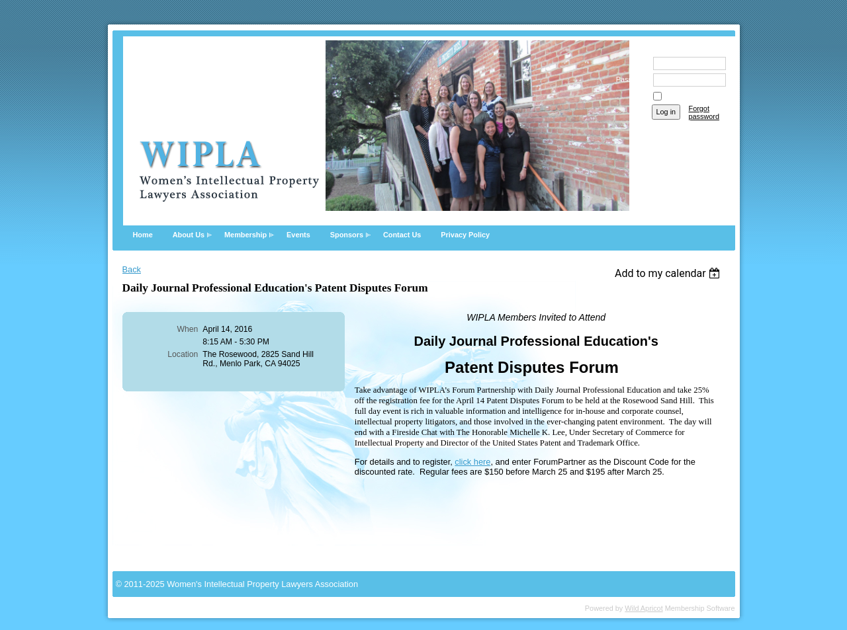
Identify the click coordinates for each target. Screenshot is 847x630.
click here (472, 462)
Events (298, 235)
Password (629, 79)
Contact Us (402, 235)
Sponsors (346, 235)
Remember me (687, 96)
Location (182, 354)
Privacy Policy (465, 235)
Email (636, 63)
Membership (245, 235)
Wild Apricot (643, 608)
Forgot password (704, 112)
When (188, 329)
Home (143, 235)
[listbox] (669, 273)
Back (131, 269)
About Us (188, 235)
